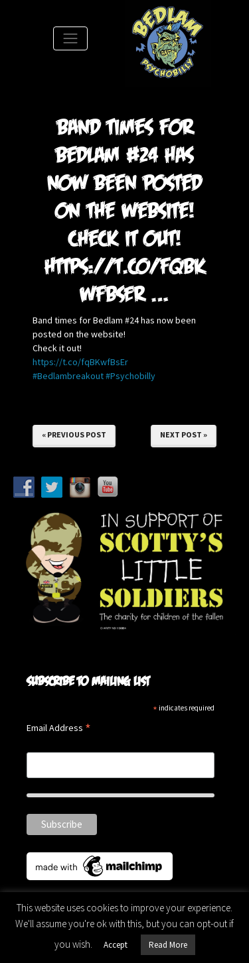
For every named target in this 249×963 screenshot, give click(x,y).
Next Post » (183, 434)
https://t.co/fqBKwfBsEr (80, 362)
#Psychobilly (130, 376)
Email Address (59, 728)
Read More (168, 944)
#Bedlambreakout (68, 376)
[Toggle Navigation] (70, 38)
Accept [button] (115, 944)
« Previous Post (74, 434)
